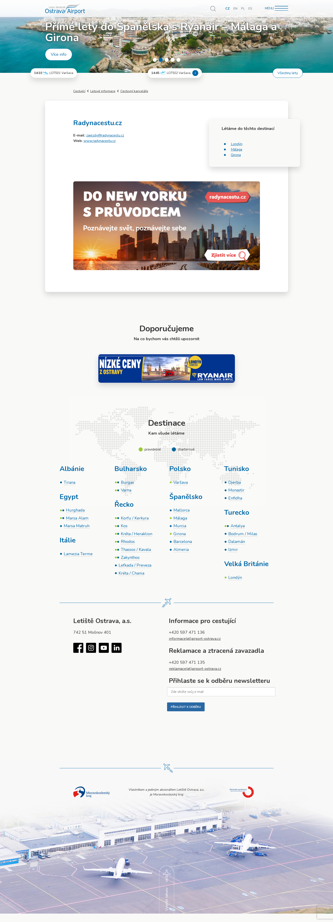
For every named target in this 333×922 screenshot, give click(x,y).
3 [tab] (167, 60)
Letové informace (102, 91)
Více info (58, 54)
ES (250, 8)
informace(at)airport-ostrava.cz (197, 641)
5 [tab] (178, 60)
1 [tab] (155, 60)
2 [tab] (161, 60)
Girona (236, 154)
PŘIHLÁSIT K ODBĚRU (186, 709)
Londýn (236, 144)
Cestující (79, 91)
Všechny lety (287, 73)
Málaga (236, 149)
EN (235, 8)
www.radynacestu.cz (100, 140)
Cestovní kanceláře (134, 91)
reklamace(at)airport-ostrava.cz (197, 671)
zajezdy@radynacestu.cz (105, 135)
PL (243, 8)
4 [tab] (172, 60)
